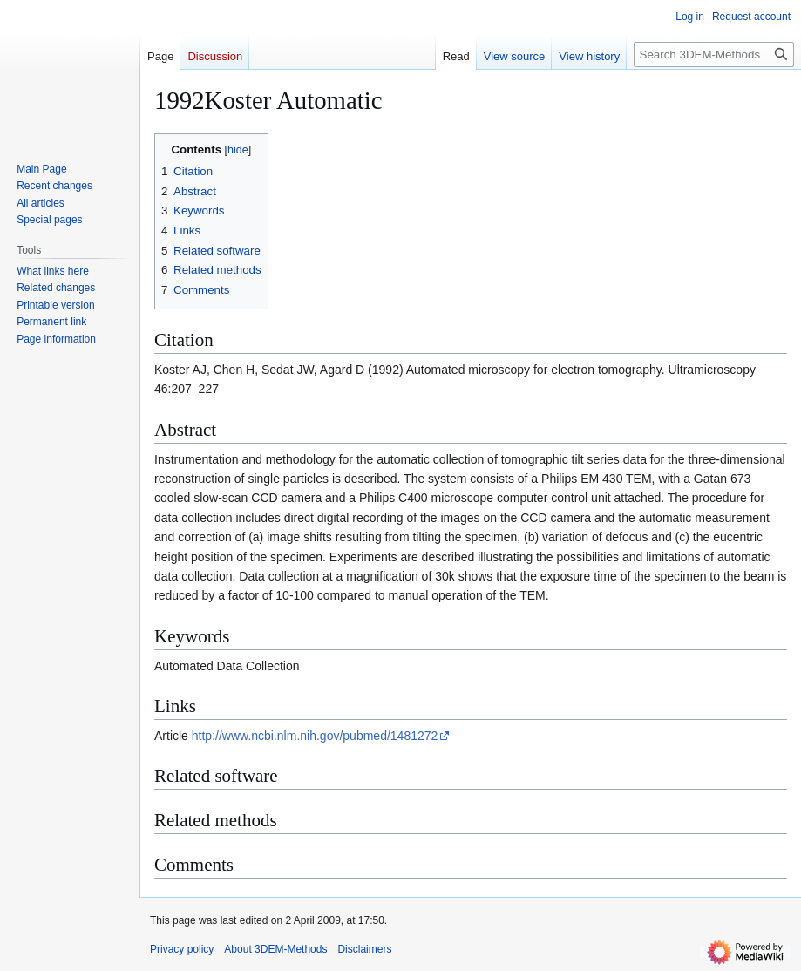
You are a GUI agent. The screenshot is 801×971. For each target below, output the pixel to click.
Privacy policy (182, 949)
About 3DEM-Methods (275, 949)
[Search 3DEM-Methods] (714, 54)
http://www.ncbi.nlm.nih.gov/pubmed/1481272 (315, 736)
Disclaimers (364, 949)
